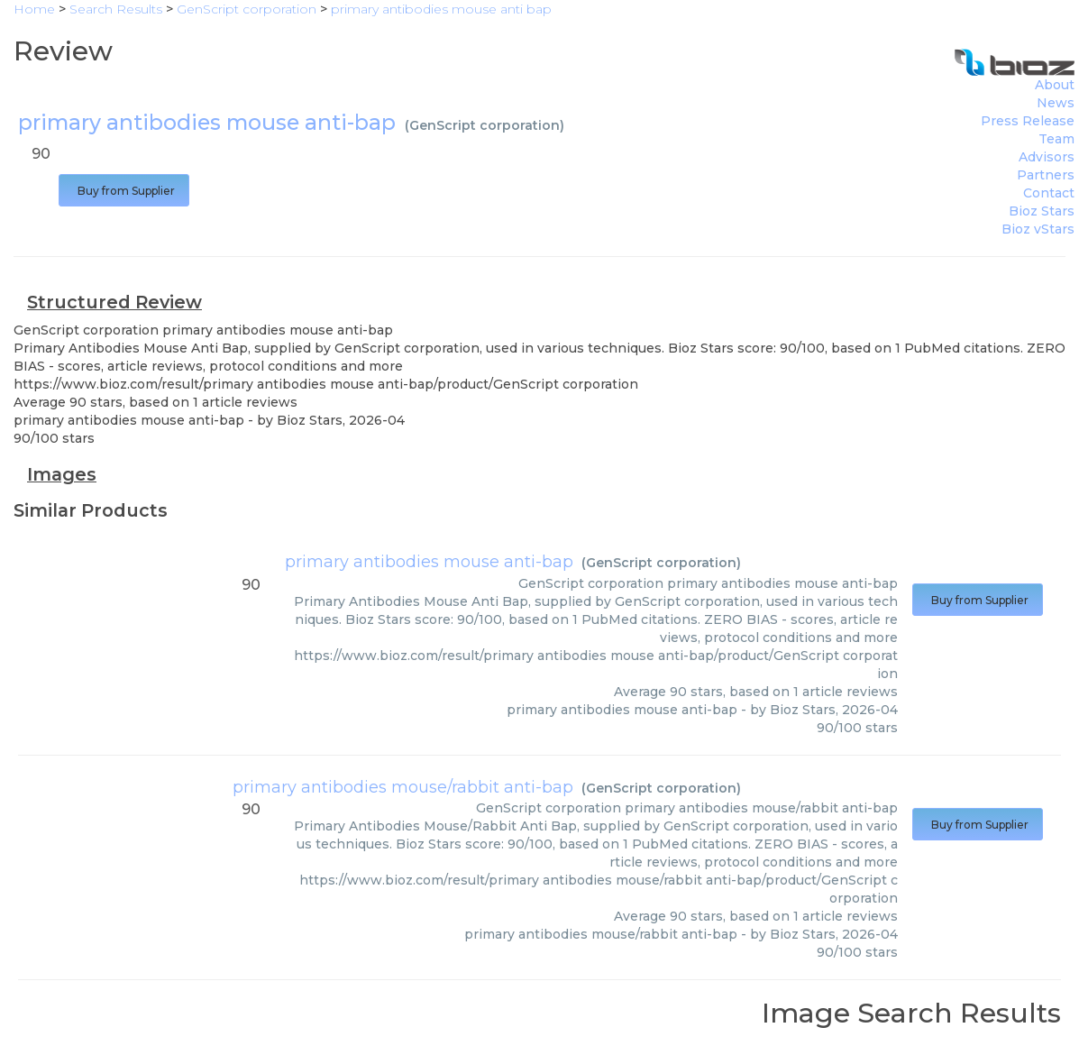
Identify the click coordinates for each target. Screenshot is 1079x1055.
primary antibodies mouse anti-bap (429, 562)
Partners (1045, 175)
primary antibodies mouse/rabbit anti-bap (403, 787)
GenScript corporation (484, 125)
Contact (1048, 193)
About (1054, 85)
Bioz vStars (1037, 229)
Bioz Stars (1041, 211)
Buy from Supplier (124, 190)
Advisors (1046, 157)
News (1055, 103)
